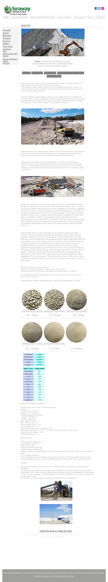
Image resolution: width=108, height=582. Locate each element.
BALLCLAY (7, 41)
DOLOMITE (7, 39)
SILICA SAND (7, 47)
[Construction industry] (54, 76)
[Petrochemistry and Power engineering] (70, 73)
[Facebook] (96, 8)
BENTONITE (7, 36)
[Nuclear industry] (50, 73)
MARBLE (6, 44)
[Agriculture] (26, 73)
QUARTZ (6, 33)
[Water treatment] (37, 73)
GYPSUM (6, 64)
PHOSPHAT (7, 49)
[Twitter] (99, 8)
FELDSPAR (7, 30)
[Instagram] (102, 8)
